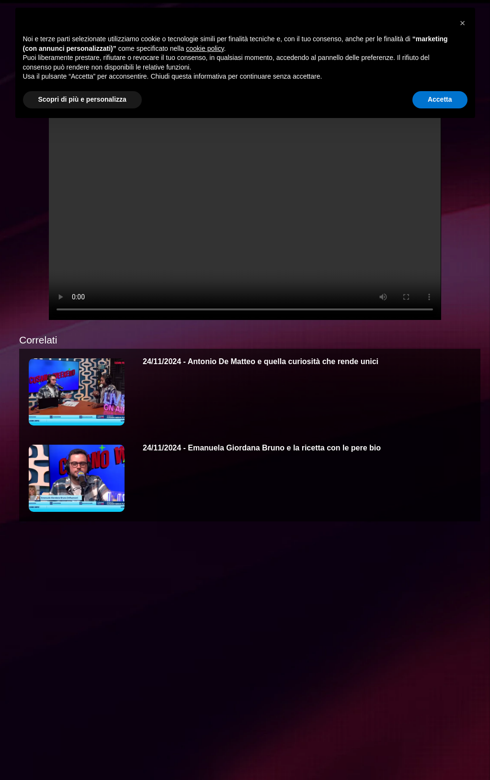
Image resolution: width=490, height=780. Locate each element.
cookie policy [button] (205, 48)
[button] (462, 23)
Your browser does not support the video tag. (245, 209)
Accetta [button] (440, 99)
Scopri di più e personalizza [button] (82, 99)
